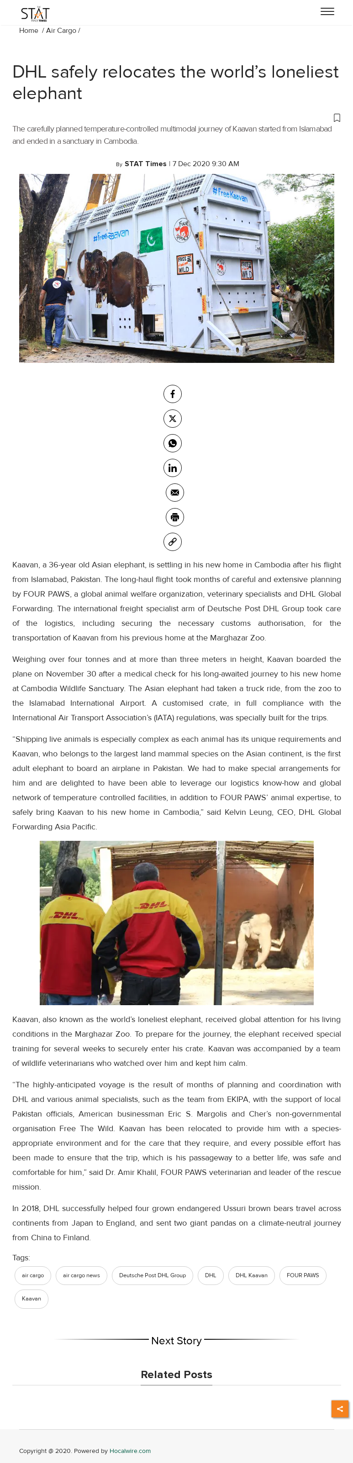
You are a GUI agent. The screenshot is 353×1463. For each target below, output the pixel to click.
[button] (176, 117)
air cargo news (81, 1275)
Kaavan (31, 1298)
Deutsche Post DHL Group (152, 1275)
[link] (172, 542)
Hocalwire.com (130, 1451)
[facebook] (172, 394)
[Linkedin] (172, 468)
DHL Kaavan (252, 1275)
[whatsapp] (172, 443)
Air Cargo (61, 30)
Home (29, 30)
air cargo (33, 1275)
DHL (210, 1275)
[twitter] (172, 418)
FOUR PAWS (303, 1275)
